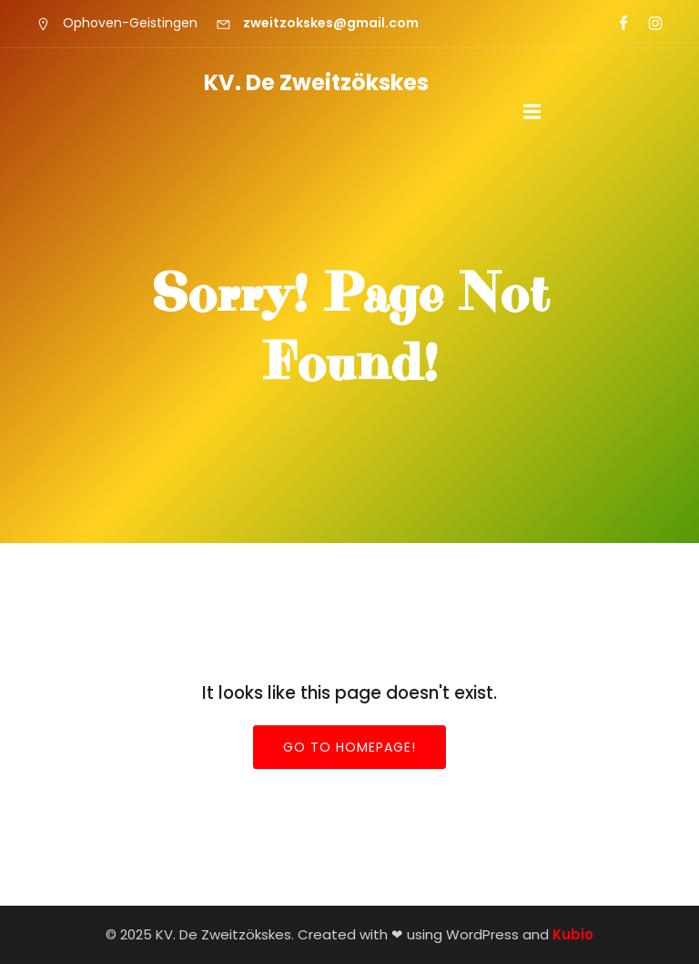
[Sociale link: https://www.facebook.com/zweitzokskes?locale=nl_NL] (616, 23)
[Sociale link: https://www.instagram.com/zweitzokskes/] (648, 23)
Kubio (572, 934)
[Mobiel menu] (532, 112)
